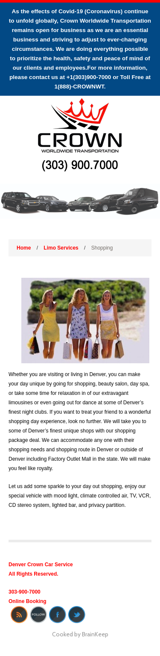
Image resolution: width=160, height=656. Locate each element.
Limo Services (61, 248)
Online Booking (28, 601)
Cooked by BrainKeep (80, 634)
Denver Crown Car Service (41, 565)
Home (24, 248)
